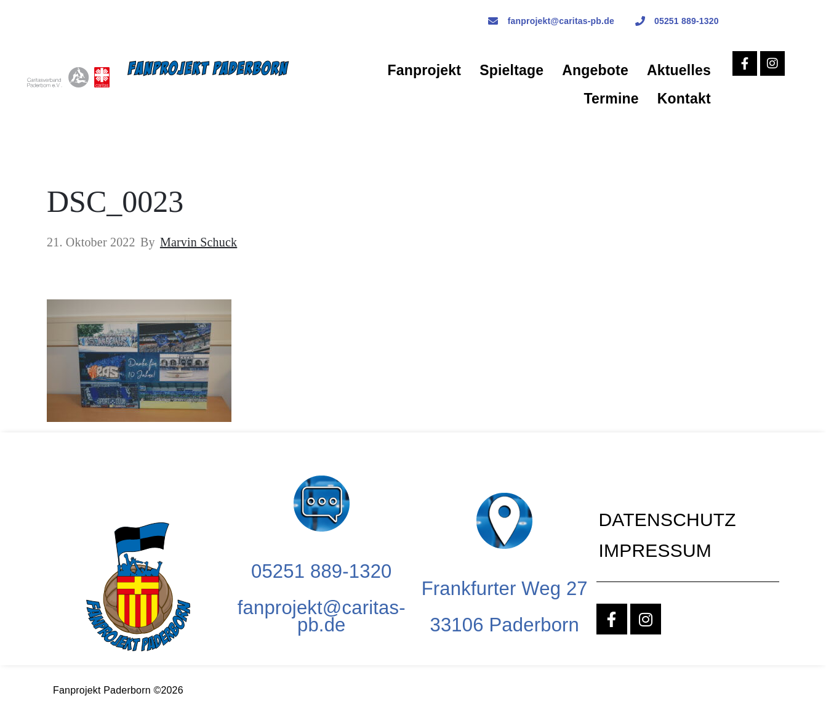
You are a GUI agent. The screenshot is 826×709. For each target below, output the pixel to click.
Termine (611, 99)
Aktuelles (679, 70)
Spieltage (511, 70)
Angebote (595, 70)
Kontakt (684, 99)
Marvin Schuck (198, 242)
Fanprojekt (425, 70)
